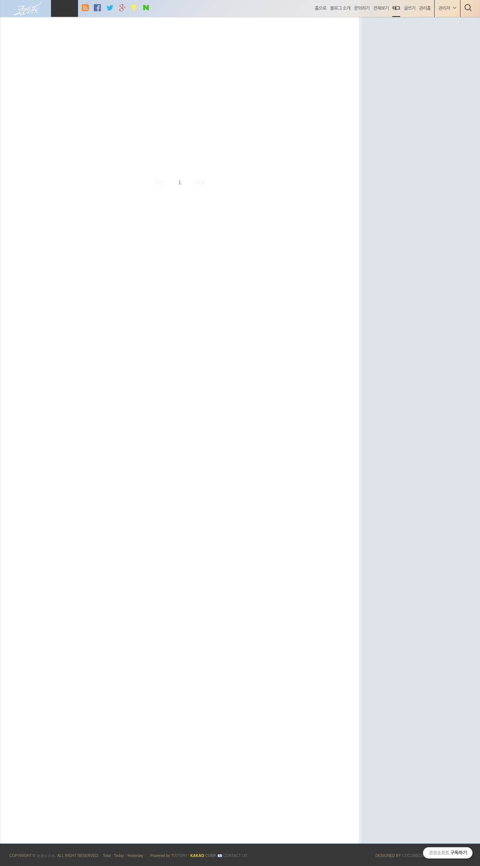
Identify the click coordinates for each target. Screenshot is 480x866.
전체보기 (379, 8)
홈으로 (320, 8)
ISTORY (179, 856)
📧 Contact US (232, 856)
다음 (200, 182)
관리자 (446, 8)
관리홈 (424, 8)
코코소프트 (45, 856)
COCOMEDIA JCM (418, 856)
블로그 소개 (339, 8)
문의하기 (360, 8)
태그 (395, 8)
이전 (159, 182)
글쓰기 (408, 8)
